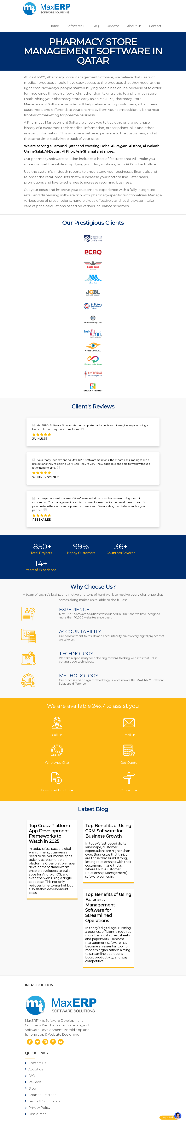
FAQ (93, 26)
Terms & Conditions (114, 967)
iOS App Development (47, 1087)
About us (131, 26)
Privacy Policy (109, 973)
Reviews (110, 26)
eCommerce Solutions (47, 1094)
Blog (102, 954)
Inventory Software (114, 1027)
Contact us (107, 928)
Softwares (71, 26)
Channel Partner (112, 960)
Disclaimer (107, 979)
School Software (112, 1040)
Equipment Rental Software (121, 1052)
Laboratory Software (115, 1046)
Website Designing (44, 1100)
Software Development (47, 1074)
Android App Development (51, 1081)
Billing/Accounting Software (121, 1020)
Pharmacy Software (114, 1001)
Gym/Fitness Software (116, 1008)
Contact (152, 26)
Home (51, 26)
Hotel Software (111, 1014)
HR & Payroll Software (116, 1033)
